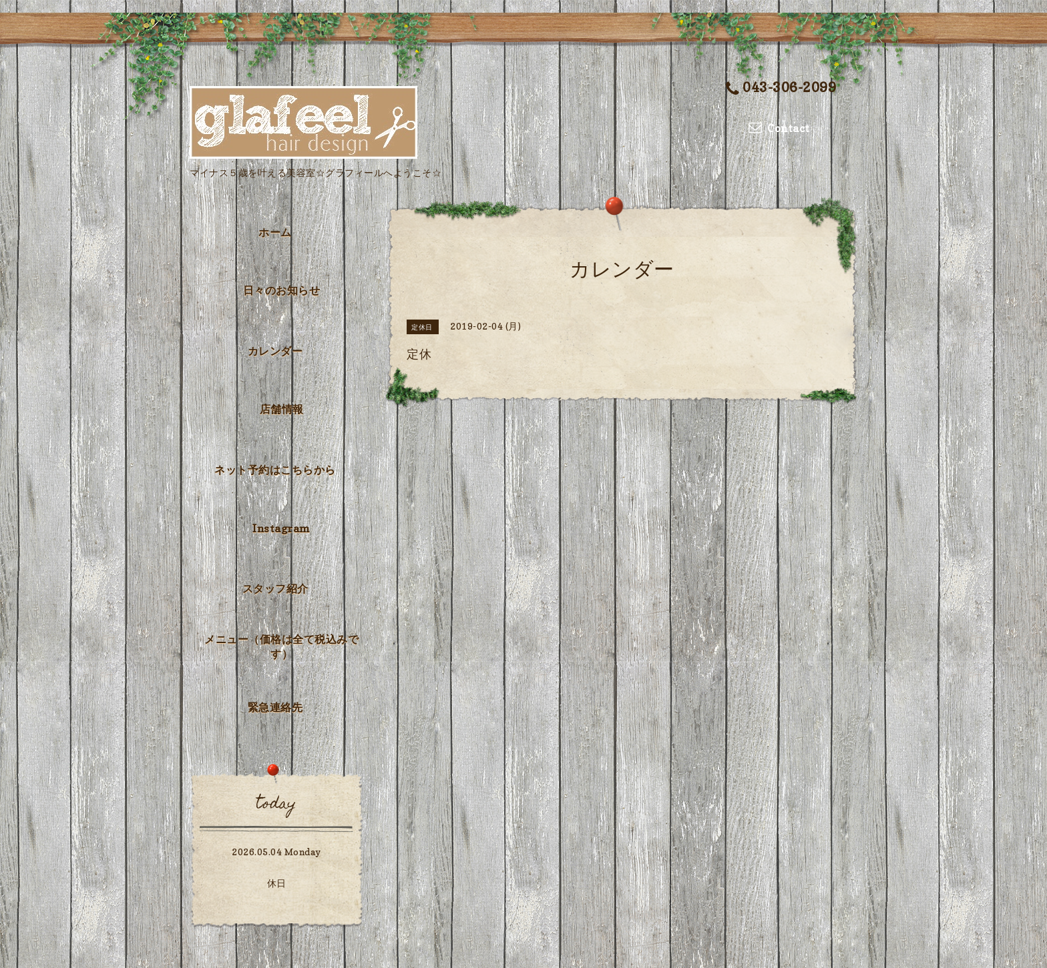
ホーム (275, 232)
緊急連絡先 (275, 707)
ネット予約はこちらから (275, 469)
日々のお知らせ (282, 290)
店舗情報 (282, 409)
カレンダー (275, 351)
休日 (276, 883)
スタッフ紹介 (275, 588)
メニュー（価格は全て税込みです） (281, 646)
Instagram (281, 528)
